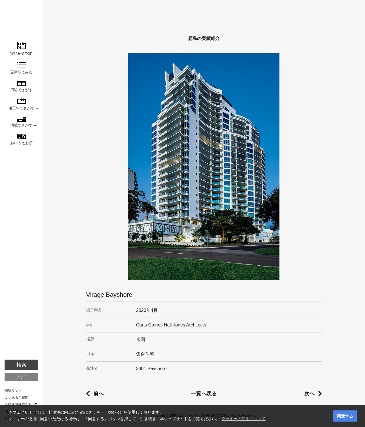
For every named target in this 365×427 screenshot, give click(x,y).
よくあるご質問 (17, 397)
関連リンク (13, 390)
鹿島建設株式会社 (18, 404)
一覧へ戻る (204, 393)
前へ (98, 393)
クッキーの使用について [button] (243, 418)
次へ (309, 393)
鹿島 (21, 15)
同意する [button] (345, 416)
